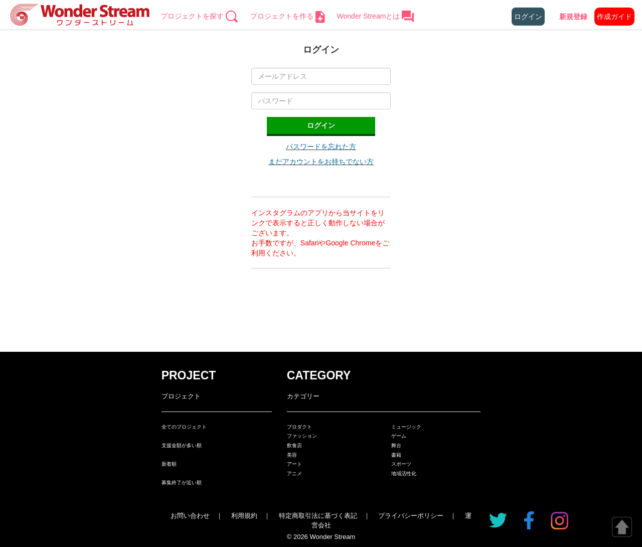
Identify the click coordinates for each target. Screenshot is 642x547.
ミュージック (406, 427)
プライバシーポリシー (410, 515)
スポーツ (401, 464)
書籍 (396, 455)
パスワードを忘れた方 (321, 147)
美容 (292, 455)
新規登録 (573, 17)
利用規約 (244, 515)
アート (294, 464)
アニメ (294, 473)
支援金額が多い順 (182, 445)
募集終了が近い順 (182, 482)
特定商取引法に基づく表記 (318, 515)
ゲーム (398, 436)
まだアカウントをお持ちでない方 (321, 162)
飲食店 (294, 445)
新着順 (169, 464)
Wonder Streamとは (376, 16)
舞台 (396, 445)
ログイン (528, 17)
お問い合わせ (190, 515)
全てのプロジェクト (184, 427)
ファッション (302, 436)
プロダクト (299, 427)
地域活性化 (403, 473)
